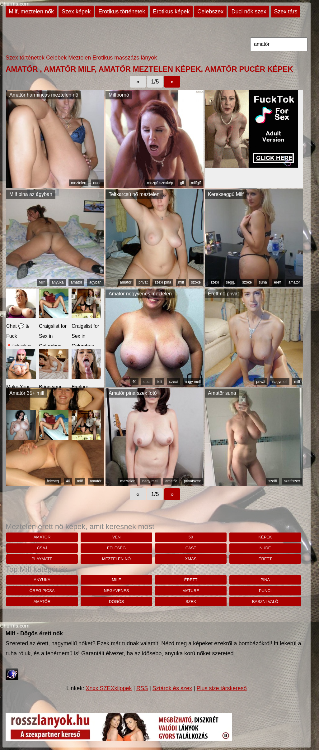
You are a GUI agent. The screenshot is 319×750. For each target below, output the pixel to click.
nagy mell (193, 382)
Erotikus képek (171, 11)
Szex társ (285, 11)
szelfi (272, 481)
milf (181, 282)
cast (190, 548)
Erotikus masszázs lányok (124, 58)
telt (159, 382)
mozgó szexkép (160, 183)
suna (263, 282)
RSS (142, 688)
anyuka (58, 282)
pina (265, 579)
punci (265, 590)
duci (146, 382)
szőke (196, 282)
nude (97, 183)
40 (134, 382)
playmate (41, 559)
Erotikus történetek (121, 11)
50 (191, 537)
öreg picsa (42, 590)
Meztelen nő (116, 559)
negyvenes (116, 590)
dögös (116, 601)
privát (143, 282)
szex (190, 601)
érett (277, 282)
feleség (53, 481)
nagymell (279, 382)
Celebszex (210, 11)
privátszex (192, 481)
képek (265, 537)
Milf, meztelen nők (31, 11)
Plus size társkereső (222, 688)
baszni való (265, 601)
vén (116, 537)
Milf (42, 282)
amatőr (76, 282)
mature (190, 590)
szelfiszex (292, 481)
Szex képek (76, 11)
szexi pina (163, 282)
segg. (230, 282)
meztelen (78, 183)
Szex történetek (25, 58)
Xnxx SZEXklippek (109, 688)
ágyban (95, 282)
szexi (214, 282)
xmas (191, 559)
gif (182, 183)
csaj (42, 548)
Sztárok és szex (172, 688)
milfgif (196, 183)
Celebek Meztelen (68, 58)
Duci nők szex (248, 11)
